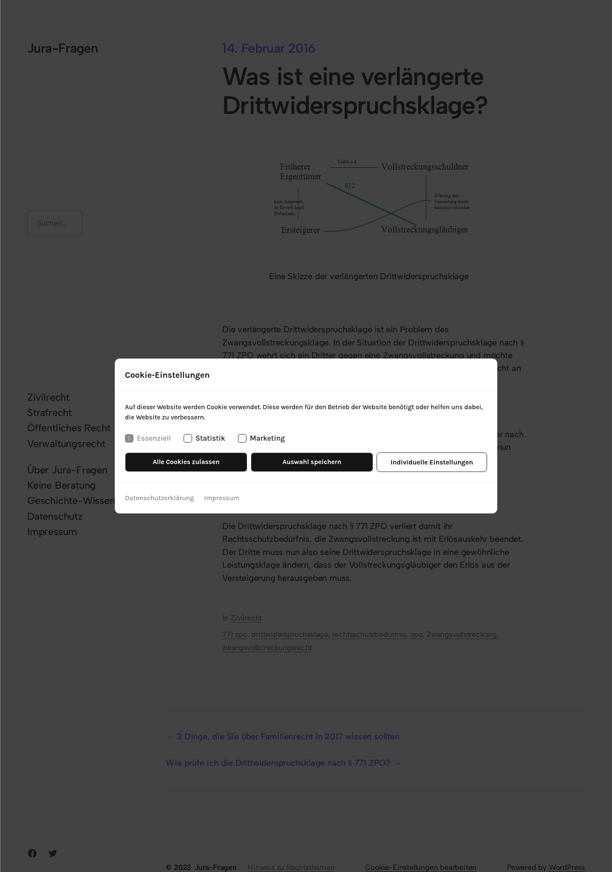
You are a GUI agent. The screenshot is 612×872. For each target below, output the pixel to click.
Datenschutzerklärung (159, 498)
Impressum (221, 498)
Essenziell (148, 438)
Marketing (261, 438)
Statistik (204, 438)
